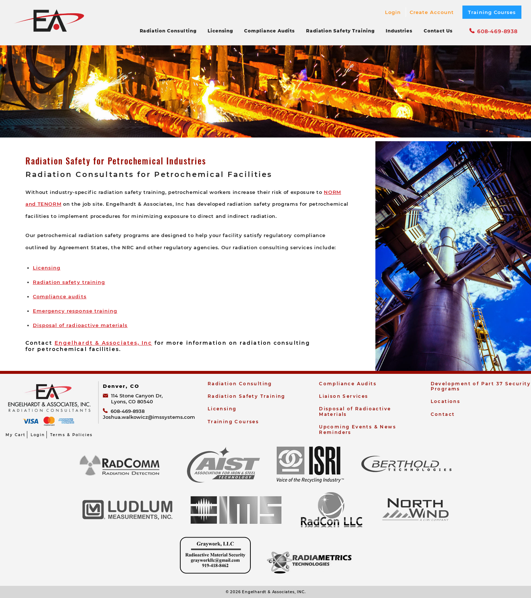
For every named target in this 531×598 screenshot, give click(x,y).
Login (393, 12)
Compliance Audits (269, 31)
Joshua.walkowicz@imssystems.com (149, 417)
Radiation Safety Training (340, 31)
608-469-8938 (493, 31)
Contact (443, 414)
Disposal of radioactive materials (80, 325)
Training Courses (492, 12)
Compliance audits (60, 296)
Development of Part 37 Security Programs (481, 386)
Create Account (432, 12)
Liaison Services (343, 396)
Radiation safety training (69, 282)
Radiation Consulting (168, 31)
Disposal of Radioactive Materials (355, 411)
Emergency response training (75, 311)
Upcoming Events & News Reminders (357, 429)
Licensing (220, 31)
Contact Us (438, 31)
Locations (446, 401)
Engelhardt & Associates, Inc (103, 343)
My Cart (15, 434)
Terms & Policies (71, 434)
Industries (399, 31)
